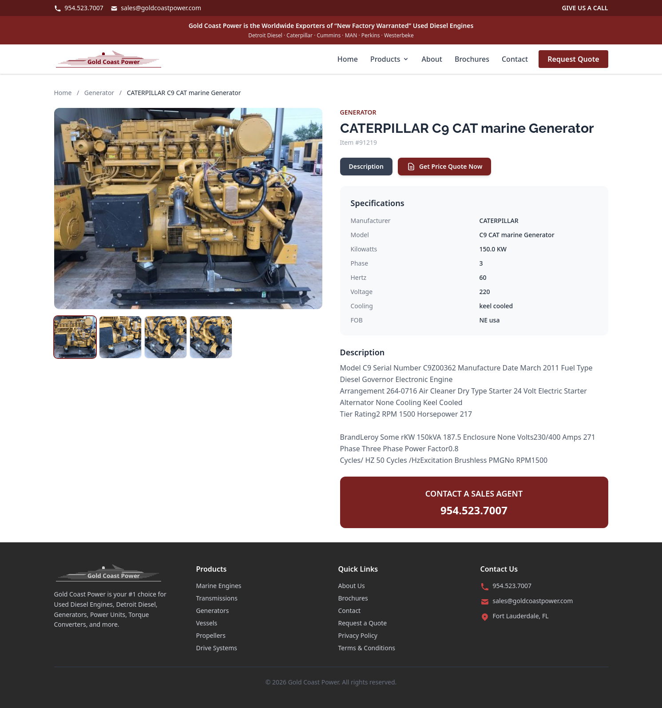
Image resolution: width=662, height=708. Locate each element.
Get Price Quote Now (444, 166)
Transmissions (217, 598)
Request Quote (573, 59)
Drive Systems (217, 648)
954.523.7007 (78, 8)
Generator (99, 92)
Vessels (207, 623)
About (432, 59)
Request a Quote (362, 623)
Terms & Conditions (367, 648)
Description (366, 166)
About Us (351, 585)
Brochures (472, 59)
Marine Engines (219, 585)
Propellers (211, 635)
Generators (212, 610)
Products (389, 59)
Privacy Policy (357, 635)
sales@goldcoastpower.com (156, 8)
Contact (515, 59)
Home (347, 59)
